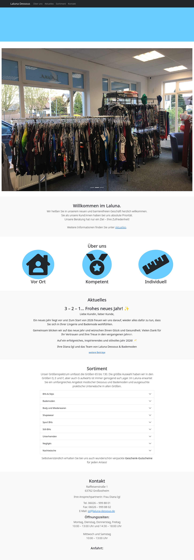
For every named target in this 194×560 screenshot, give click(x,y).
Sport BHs (48, 422)
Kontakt (72, 3)
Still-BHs (47, 429)
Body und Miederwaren (54, 408)
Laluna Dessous (20, 3)
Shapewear (48, 415)
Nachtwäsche (49, 450)
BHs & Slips (48, 393)
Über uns (37, 3)
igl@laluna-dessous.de (101, 511)
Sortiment (61, 3)
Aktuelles (49, 3)
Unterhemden (50, 436)
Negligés (47, 443)
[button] (16, 119)
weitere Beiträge (97, 352)
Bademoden (49, 401)
